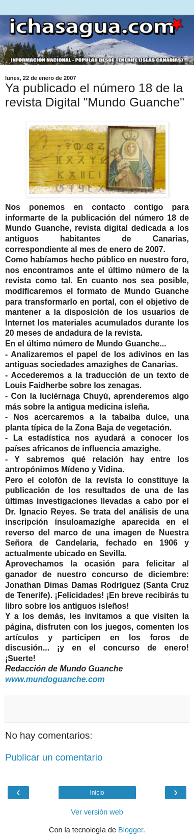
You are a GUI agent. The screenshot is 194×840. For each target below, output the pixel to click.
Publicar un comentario (53, 757)
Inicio (97, 792)
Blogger (130, 830)
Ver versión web (97, 812)
